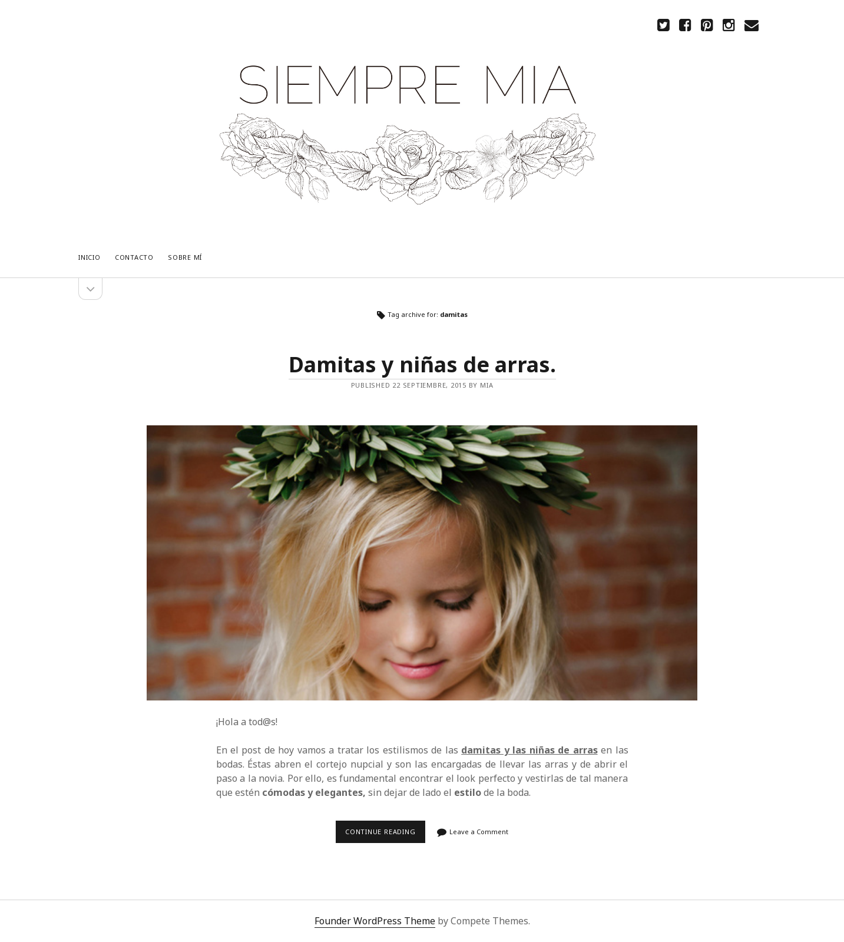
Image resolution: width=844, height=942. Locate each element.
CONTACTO (134, 257)
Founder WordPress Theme (375, 920)
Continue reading (383, 835)
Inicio (89, 257)
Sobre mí (185, 257)
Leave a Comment (478, 831)
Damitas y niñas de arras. (422, 364)
